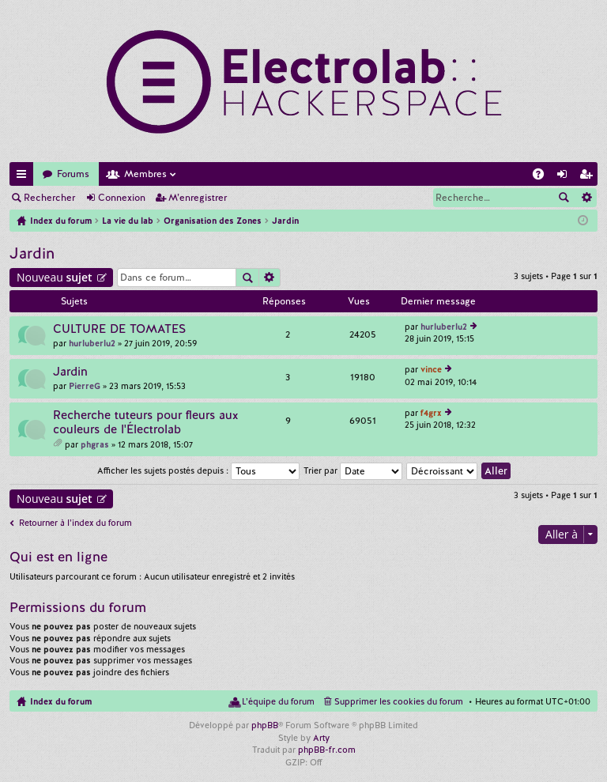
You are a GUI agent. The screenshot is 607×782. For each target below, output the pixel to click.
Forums (73, 174)
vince (431, 369)
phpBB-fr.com (327, 749)
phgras (95, 444)
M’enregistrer (197, 197)
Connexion (121, 197)
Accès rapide (24, 177)
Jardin (32, 253)
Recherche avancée (586, 197)
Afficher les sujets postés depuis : (198, 470)
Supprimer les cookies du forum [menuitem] (398, 701)
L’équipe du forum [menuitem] (278, 701)
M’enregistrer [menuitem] (589, 177)
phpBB (264, 725)
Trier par (353, 470)
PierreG (84, 385)
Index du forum (61, 701)
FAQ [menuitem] (543, 177)
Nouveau (54, 277)
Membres (145, 174)
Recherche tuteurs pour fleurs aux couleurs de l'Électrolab (145, 422)
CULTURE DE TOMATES (119, 329)
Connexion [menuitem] (565, 177)
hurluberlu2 (92, 343)
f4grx (431, 412)
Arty (321, 737)
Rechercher (49, 197)
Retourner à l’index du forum (75, 522)
